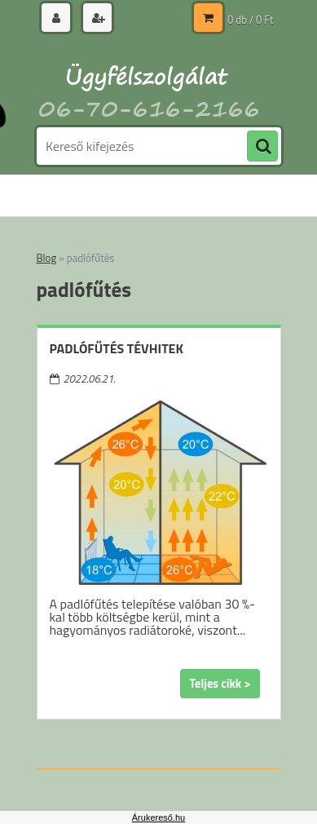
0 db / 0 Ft (250, 19)
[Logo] (149, 80)
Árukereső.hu (158, 817)
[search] (262, 146)
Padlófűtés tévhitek (116, 348)
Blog (47, 258)
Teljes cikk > (219, 684)
